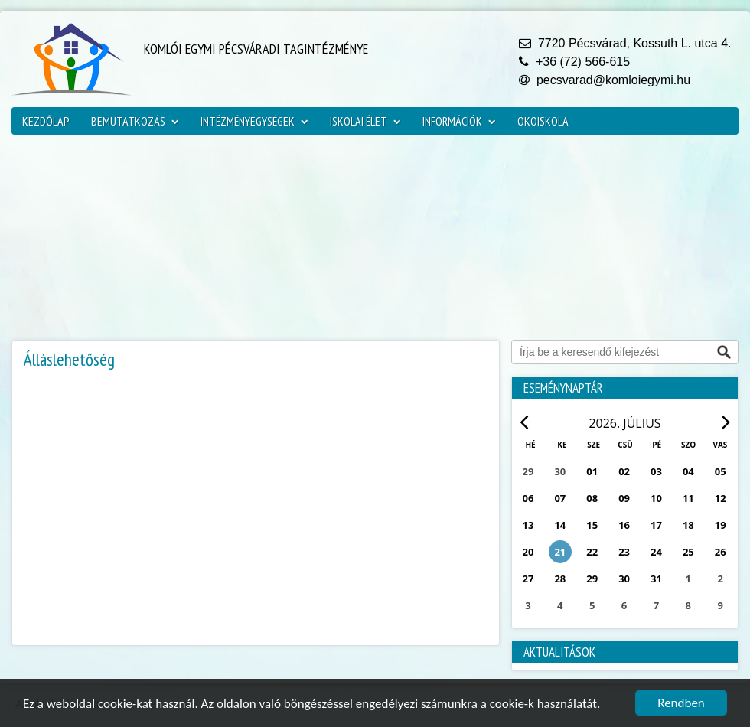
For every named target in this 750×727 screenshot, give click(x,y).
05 (720, 471)
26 (720, 552)
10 (656, 498)
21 (560, 552)
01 (592, 471)
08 (592, 498)
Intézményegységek (254, 121)
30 (624, 578)
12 (720, 498)
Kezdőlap (46, 121)
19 (720, 525)
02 (624, 471)
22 (592, 552)
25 (688, 552)
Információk (459, 121)
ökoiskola (543, 121)
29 (592, 578)
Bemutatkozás (135, 121)
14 (560, 525)
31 (656, 578)
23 (624, 552)
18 (688, 525)
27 (528, 578)
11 (688, 498)
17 (656, 525)
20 (528, 552)
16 (624, 525)
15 (592, 525)
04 (688, 471)
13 (528, 525)
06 (528, 498)
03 (656, 471)
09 (624, 498)
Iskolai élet (365, 121)
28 (560, 578)
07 (560, 498)
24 (656, 552)
